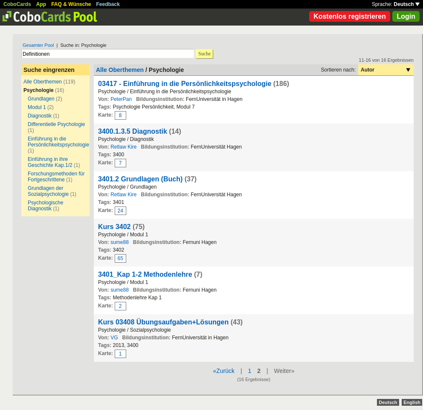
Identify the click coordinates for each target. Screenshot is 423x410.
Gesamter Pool (38, 45)
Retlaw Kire (123, 147)
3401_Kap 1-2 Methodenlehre (145, 274)
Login (406, 16)
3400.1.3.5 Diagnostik (132, 131)
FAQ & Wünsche (71, 4)
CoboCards (17, 4)
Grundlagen (41, 99)
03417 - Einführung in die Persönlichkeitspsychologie (184, 83)
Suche (204, 54)
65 (120, 258)
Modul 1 (37, 107)
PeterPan (121, 99)
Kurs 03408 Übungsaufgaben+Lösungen (163, 322)
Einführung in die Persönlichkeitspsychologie (58, 142)
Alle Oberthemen (42, 82)
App (41, 4)
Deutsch (407, 4)
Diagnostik (40, 116)
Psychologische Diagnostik (45, 206)
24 (120, 211)
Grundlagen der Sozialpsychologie (48, 191)
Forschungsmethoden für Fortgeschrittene (56, 177)
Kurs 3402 (114, 226)
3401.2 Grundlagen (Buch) (140, 179)
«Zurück (224, 370)
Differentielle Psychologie (56, 124)
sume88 (119, 242)
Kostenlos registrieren (349, 16)
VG (114, 338)
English (411, 402)
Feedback (108, 4)
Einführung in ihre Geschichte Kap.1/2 (50, 162)
